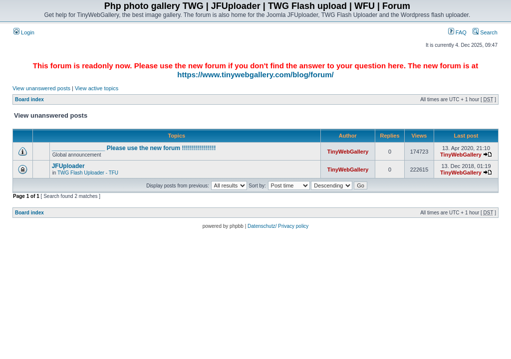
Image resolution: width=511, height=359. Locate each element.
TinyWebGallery (348, 152)
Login (23, 32)
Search (485, 32)
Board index (29, 99)
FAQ (457, 32)
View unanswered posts (41, 88)
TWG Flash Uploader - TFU (87, 173)
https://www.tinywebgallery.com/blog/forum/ (255, 74)
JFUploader (68, 166)
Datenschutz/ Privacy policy (278, 226)
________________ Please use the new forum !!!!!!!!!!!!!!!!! (134, 148)
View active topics (96, 88)
